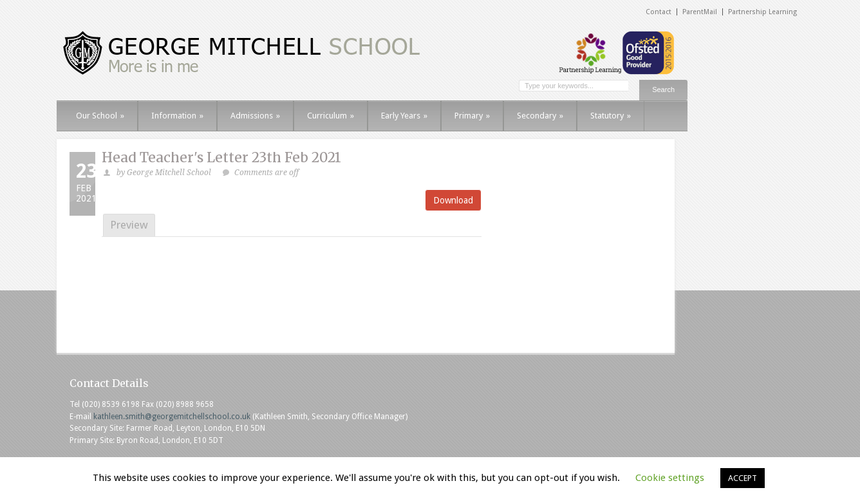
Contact (658, 11)
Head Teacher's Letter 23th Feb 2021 (221, 157)
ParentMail (699, 11)
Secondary (540, 115)
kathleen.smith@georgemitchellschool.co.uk (171, 416)
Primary (472, 115)
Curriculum (330, 115)
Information (177, 115)
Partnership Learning (762, 11)
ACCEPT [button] (742, 478)
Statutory (610, 115)
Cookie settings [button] (669, 478)
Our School (100, 115)
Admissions (255, 115)
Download (453, 200)
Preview (129, 224)
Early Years (404, 115)
